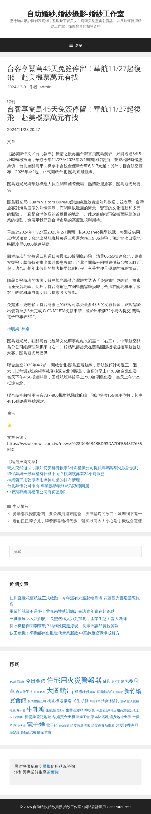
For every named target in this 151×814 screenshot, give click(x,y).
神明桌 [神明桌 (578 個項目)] (89, 710)
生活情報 (21, 506)
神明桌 (13, 328)
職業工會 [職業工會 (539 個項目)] (83, 717)
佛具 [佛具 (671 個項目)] (106, 681)
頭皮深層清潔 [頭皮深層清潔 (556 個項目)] (80, 725)
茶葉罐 (53, 772)
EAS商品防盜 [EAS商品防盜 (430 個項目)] (17, 681)
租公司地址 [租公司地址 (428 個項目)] (109, 710)
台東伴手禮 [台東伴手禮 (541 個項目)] (24, 691)
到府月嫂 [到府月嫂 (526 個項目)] (118, 681)
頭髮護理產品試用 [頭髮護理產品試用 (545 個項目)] (23, 732)
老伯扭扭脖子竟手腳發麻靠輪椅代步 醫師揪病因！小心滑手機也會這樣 (77, 520)
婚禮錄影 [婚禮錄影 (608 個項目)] (82, 691)
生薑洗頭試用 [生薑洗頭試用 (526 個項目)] (55, 710)
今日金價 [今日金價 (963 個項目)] (36, 680)
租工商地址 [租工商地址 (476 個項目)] (17, 717)
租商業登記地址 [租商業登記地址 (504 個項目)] (128, 710)
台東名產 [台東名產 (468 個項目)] (39, 692)
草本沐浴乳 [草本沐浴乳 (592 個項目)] (100, 716)
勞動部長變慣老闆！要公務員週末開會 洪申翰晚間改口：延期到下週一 (77, 513)
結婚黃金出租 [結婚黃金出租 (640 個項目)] (64, 716)
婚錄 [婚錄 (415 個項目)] (92, 692)
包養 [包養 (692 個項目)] (129, 681)
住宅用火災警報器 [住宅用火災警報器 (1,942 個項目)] (74, 680)
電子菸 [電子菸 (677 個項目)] (52, 725)
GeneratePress (119, 806)
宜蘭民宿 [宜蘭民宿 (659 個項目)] (104, 691)
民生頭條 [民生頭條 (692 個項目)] (81, 700)
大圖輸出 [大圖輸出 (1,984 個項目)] (60, 690)
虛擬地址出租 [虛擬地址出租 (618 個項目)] (120, 716)
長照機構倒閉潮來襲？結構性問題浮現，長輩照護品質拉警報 (64, 625)
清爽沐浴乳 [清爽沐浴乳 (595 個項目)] (110, 700)
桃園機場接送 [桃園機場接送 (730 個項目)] (59, 700)
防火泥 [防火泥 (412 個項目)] (21, 725)
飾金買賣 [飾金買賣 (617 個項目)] (44, 732)
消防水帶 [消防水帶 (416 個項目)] (95, 701)
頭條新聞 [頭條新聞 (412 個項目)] (64, 725)
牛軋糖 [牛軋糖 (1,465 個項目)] (35, 709)
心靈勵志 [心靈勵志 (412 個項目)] (118, 692)
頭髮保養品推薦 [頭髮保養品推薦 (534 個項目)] (103, 725)
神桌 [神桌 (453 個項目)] (99, 710)
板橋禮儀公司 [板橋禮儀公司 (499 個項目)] (37, 701)
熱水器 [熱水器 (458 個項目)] (21, 710)
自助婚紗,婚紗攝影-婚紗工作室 (75, 13)
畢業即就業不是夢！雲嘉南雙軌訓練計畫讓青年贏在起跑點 (62, 611)
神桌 (25, 328)
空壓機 (45, 766)
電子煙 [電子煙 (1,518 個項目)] (36, 724)
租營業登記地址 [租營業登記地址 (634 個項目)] (38, 716)
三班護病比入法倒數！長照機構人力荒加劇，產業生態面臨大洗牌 (68, 618)
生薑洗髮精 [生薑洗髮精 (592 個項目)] (74, 710)
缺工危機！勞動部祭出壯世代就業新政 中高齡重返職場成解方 (65, 633)
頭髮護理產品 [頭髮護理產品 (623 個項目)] (127, 725)
